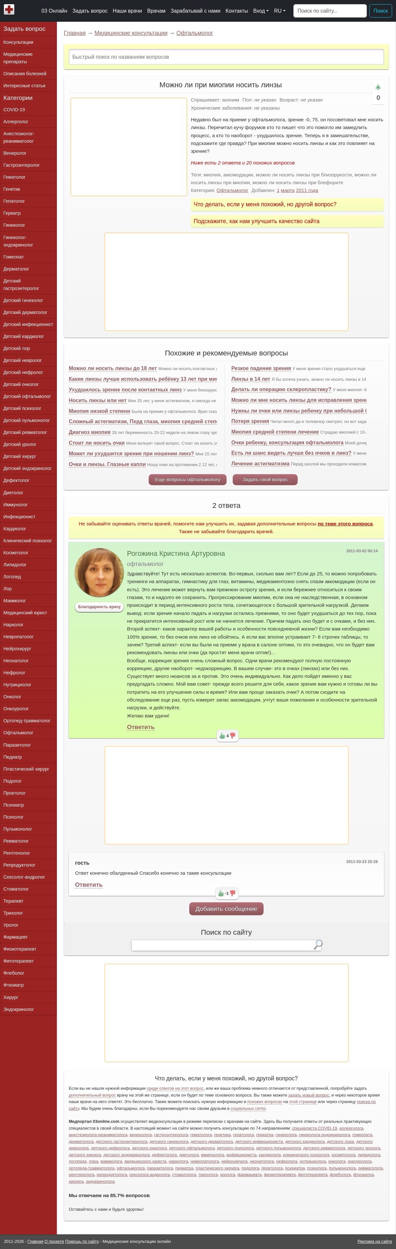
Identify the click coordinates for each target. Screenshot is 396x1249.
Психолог (14, 817)
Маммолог (15, 600)
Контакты (237, 11)
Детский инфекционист (28, 324)
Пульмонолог (18, 829)
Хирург (11, 997)
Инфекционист (20, 516)
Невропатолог (19, 636)
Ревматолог (16, 841)
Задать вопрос (89, 11)
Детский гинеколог (23, 300)
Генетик (12, 189)
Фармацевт (16, 937)
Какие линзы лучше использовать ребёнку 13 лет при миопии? (150, 379)
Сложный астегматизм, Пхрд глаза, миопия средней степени (147, 421)
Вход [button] (259, 11)
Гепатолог (14, 201)
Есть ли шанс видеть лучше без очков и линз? (291, 453)
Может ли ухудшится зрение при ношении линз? (131, 453)
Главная (75, 33)
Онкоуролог (16, 708)
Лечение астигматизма (260, 463)
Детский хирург (20, 456)
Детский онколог (21, 384)
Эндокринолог (19, 1009)
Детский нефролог (23, 372)
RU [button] (277, 11)
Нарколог (14, 624)
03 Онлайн (55, 11)
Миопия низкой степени (99, 411)
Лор (8, 588)
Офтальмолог (195, 33)
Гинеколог (14, 225)
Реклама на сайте (375, 1241)
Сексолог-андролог (24, 877)
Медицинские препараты (18, 58)
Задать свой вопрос (265, 479)
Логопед (12, 576)
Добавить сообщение (226, 908)
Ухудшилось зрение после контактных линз (125, 389)
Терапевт (14, 901)
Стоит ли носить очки (97, 443)
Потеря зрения (250, 421)
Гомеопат (14, 256)
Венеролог (15, 153)
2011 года (307, 190)
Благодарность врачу (99, 607)
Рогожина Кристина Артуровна (176, 554)
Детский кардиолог (24, 336)
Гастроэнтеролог (22, 165)
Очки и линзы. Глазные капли (107, 464)
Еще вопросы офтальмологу (187, 479)
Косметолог (16, 552)
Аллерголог (16, 121)
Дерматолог (16, 268)
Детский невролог (23, 360)
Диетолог (13, 492)
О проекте (54, 1241)
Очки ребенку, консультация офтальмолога (287, 442)
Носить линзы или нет (98, 400)
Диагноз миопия (90, 432)
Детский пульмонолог (27, 420)
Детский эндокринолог (28, 468)
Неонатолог (16, 660)
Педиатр (13, 757)
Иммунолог (16, 504)
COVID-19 (14, 109)
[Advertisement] (128, 147)
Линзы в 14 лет (250, 379)
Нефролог (15, 672)
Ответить (141, 727)
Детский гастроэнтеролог (21, 284)
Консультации (18, 42)
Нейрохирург (17, 648)
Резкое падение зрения (261, 368)
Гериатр (12, 213)
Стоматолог (16, 889)
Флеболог (14, 973)
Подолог (13, 781)
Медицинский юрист (25, 612)
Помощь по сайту (82, 1241)
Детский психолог (23, 408)
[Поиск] (330, 11)
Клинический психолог (28, 540)
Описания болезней (25, 73)
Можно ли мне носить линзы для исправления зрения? (303, 400)
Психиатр (14, 805)
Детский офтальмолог (27, 396)
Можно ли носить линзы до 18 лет (113, 368)
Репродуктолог (19, 865)
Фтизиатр (14, 985)
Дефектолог (17, 480)
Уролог (11, 925)
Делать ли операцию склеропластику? (281, 389)
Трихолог (13, 913)
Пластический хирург (26, 769)
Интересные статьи (25, 85)
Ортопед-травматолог (27, 720)
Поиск (381, 11)
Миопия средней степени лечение (275, 432)
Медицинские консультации (130, 33)
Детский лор (17, 348)
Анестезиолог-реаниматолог (19, 137)
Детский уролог (20, 444)
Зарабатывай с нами (195, 11)
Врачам (156, 11)
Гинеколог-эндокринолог (18, 241)
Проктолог (15, 793)
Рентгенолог (17, 853)
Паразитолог (17, 745)
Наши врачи (127, 11)
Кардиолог (15, 528)
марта (287, 190)
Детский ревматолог (25, 432)
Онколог (12, 696)
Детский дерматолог (25, 312)
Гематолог (15, 177)
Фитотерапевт (19, 961)
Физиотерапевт (20, 949)
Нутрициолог (17, 684)
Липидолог (15, 564)
